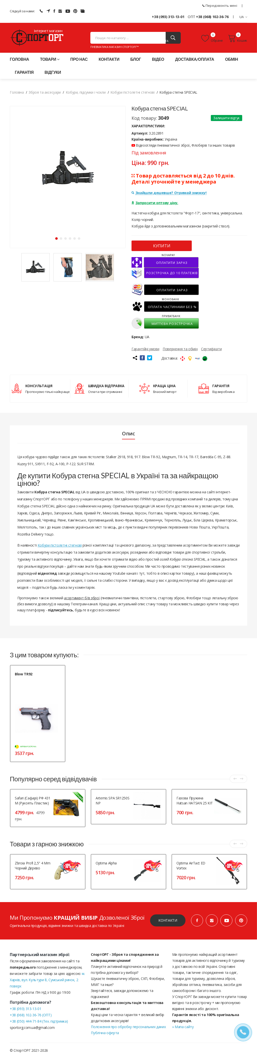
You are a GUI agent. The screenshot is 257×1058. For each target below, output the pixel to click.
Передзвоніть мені (219, 5)
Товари (49, 59)
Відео (158, 59)
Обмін (231, 59)
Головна (19, 59)
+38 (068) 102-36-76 (212, 16)
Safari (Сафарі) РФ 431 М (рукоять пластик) (32, 800)
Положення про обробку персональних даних (128, 1026)
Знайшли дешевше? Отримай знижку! (169, 192)
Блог (135, 59)
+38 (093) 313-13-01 (168, 16)
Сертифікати (211, 348)
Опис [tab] (128, 433)
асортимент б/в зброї (82, 598)
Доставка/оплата (194, 59)
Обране (212, 38)
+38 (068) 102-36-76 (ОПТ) (30, 1015)
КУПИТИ (161, 246)
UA (243, 17)
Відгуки (53, 72)
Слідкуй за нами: (22, 11)
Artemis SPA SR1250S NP (112, 800)
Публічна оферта (105, 1032)
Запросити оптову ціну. (155, 202)
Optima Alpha (106, 863)
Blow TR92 (23, 674)
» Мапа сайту (183, 1026)
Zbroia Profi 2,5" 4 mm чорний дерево (32, 865)
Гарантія (24, 72)
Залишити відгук (226, 117)
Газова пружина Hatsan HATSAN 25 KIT (194, 800)
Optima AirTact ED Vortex (190, 865)
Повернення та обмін (180, 348)
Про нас (79, 59)
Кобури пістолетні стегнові (60, 545)
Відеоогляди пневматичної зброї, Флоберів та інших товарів (183, 145)
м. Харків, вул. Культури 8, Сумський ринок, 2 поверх (47, 979)
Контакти (109, 59)
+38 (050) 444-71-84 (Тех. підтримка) (39, 1021)
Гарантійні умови (145, 348)
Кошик (237, 38)
